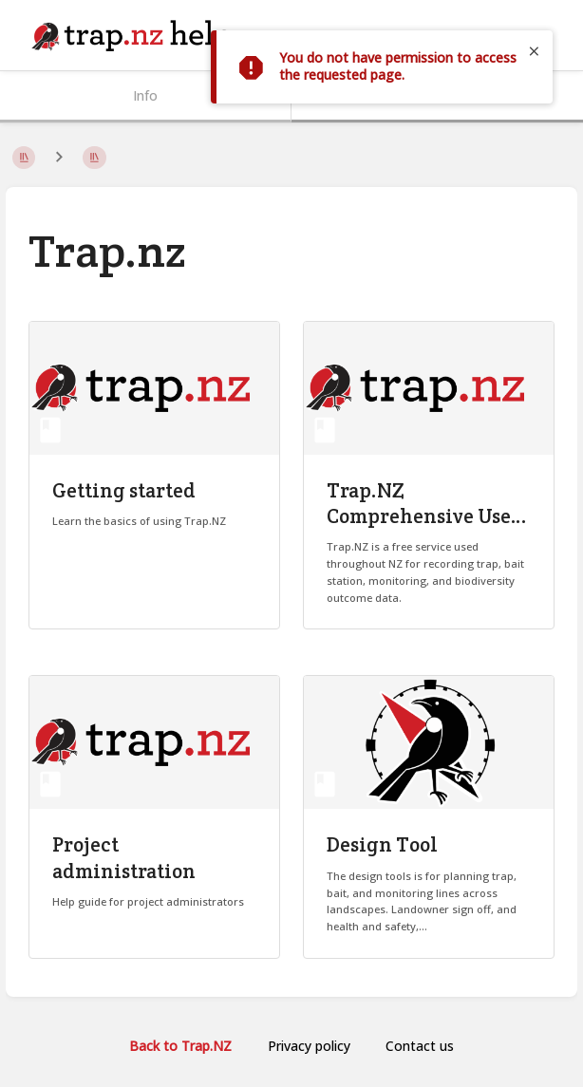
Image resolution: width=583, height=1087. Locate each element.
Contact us (420, 1046)
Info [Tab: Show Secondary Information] (145, 95)
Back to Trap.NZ (180, 1046)
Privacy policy (309, 1046)
